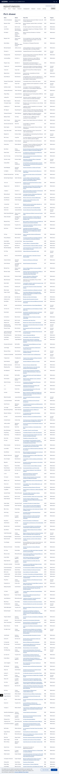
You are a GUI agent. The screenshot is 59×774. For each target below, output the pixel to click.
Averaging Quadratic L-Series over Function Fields (33, 496)
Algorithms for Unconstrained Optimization (31, 620)
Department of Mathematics (12, 7)
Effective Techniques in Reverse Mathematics (32, 197)
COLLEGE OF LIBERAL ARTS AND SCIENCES (12, 5)
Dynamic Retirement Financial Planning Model (32, 209)
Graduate (33, 8)
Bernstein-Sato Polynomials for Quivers (30, 299)
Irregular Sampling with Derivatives (30, 712)
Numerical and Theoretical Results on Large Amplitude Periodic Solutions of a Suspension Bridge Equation (32, 725)
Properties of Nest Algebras (28, 762)
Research (19, 8)
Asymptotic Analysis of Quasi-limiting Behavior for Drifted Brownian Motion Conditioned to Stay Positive (32, 187)
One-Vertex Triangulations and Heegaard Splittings (33, 574)
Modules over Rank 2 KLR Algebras (30, 297)
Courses (38, 8)
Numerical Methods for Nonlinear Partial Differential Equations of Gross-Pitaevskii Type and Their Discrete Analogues (33, 588)
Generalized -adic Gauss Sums (29, 320)
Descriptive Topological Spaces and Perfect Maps (32, 737)
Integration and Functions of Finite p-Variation (32, 739)
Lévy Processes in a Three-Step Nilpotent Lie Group (33, 407)
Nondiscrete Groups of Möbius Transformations (32, 693)
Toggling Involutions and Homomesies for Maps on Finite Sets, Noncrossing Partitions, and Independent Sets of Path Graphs (33, 273)
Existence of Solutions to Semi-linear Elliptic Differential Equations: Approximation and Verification (31, 517)
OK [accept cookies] (54, 769)
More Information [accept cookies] (46, 769)
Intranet (53, 8)
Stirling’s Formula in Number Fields (30, 364)
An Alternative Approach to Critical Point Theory (32, 673)
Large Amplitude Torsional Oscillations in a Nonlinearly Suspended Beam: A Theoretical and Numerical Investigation (32, 659)
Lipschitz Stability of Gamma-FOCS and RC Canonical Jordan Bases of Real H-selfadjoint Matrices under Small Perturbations (31, 179)
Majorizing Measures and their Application (31, 642)
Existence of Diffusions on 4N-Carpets (30, 260)
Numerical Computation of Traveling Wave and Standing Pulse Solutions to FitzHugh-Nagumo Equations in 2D (32, 218)
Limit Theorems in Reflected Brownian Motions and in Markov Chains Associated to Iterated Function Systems (33, 709)
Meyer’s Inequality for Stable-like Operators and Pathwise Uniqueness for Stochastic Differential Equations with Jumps (32, 394)
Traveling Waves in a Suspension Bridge (30, 243)
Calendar (44, 8)
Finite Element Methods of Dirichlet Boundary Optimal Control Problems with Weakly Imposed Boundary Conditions (32, 293)
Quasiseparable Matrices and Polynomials (31, 468)
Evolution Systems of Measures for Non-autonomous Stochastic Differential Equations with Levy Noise (33, 500)
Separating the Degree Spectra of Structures (31, 487)
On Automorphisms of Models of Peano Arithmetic (33, 567)
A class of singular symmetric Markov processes (32, 465)
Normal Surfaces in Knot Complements (30, 647)
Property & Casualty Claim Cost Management (31, 354)
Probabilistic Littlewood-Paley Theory (30, 438)
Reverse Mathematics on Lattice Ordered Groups (32, 536)
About (9, 8)
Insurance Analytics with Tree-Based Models (31, 207)
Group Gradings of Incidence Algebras (30, 572)
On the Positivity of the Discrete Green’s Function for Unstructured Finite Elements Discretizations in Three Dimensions (33, 164)
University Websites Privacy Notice (21, 772)
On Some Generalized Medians (29, 719)
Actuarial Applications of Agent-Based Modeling (32, 305)
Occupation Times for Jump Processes (30, 430)
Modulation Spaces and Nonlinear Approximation (32, 666)
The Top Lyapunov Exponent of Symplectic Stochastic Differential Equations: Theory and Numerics (31, 372)
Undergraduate (26, 8)
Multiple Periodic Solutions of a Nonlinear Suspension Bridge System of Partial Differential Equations (32, 341)
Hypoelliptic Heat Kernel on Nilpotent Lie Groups (32, 290)
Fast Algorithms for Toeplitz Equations (30, 731)
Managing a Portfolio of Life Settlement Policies (32, 416)
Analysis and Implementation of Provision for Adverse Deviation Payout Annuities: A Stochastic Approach (32, 651)
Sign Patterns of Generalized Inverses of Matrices (32, 721)
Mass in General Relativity (28, 241)
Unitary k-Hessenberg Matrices (29, 335)
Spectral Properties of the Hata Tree (30, 263)
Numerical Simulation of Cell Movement (31, 520)
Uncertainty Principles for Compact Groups (31, 503)
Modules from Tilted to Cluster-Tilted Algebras (32, 322)
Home (5, 8)
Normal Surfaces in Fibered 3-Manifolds (30, 764)
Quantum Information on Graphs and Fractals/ (32, 167)
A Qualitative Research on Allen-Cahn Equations (32, 432)
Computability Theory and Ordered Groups (31, 337)
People (14, 8)
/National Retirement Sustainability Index (31, 251)
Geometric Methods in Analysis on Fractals (31, 361)
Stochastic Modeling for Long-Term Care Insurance (33, 603)
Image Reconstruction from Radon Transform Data (32, 741)
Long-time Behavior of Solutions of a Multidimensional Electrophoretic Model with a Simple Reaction (32, 704)
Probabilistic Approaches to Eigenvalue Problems (32, 601)
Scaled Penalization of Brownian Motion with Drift (32, 245)
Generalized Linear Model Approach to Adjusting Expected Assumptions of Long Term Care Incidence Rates (32, 313)
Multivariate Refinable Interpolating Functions (32, 635)
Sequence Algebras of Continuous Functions (31, 569)
